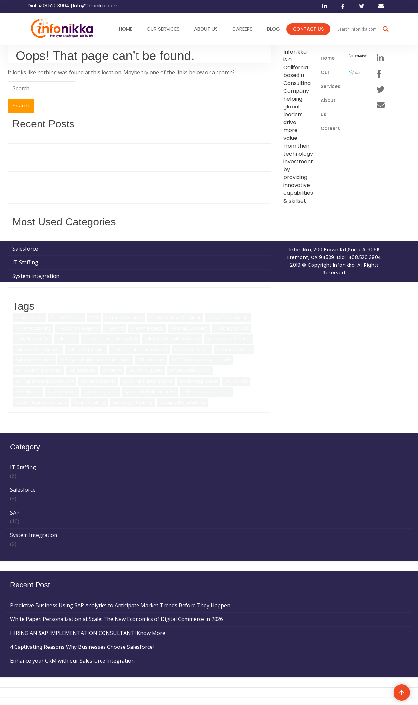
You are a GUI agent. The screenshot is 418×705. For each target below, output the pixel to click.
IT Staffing (25, 262)
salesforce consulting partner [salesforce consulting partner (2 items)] (110, 338)
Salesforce (25, 248)
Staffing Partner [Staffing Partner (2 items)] (62, 391)
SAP (17, 234)
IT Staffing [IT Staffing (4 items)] (115, 328)
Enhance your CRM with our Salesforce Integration (74, 191)
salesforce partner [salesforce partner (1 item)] (192, 349)
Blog (273, 28)
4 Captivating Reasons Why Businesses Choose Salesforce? (84, 178)
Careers (330, 128)
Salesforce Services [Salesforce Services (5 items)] (234, 349)
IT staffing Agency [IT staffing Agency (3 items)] (147, 328)
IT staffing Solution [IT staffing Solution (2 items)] (33, 338)
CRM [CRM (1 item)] (94, 317)
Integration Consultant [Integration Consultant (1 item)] (228, 317)
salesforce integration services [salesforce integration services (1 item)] (139, 349)
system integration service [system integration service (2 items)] (206, 391)
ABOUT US (206, 28)
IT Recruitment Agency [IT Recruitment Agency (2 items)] (78, 328)
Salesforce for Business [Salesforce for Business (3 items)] (228, 338)
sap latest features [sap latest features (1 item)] (98, 381)
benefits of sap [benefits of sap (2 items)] (29, 317)
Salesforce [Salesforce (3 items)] (66, 338)
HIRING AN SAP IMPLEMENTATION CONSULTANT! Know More (90, 164)
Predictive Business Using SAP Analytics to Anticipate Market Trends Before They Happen (122, 136)
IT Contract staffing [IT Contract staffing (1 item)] (33, 328)
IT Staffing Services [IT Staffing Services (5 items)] (232, 328)
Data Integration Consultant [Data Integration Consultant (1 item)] (174, 317)
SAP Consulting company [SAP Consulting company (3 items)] (38, 370)
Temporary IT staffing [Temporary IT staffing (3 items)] (132, 402)
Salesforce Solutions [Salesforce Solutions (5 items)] (34, 360)
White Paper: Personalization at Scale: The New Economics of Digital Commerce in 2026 (118, 150)
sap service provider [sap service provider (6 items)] (198, 381)
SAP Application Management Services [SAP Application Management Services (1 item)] (95, 360)
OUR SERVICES (163, 28)
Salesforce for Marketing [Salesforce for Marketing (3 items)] (38, 349)
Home (328, 58)
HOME (125, 28)
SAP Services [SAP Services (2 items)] (236, 381)
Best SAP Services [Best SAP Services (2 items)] (67, 317)
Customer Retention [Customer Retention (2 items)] (123, 317)
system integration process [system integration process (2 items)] (150, 391)
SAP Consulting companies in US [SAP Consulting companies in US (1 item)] (201, 360)
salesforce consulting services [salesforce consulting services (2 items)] (172, 338)
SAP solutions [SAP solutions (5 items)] (28, 391)
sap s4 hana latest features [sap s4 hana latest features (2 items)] (147, 381)
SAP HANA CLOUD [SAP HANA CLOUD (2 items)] (145, 370)
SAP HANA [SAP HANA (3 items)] (111, 370)
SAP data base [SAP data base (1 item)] (82, 370)
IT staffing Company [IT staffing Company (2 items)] (188, 328)
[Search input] (358, 29)
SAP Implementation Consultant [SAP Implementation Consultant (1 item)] (45, 381)
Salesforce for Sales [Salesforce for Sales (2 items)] (86, 349)
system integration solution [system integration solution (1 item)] (41, 402)
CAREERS (242, 28)
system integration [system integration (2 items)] (100, 391)
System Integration (35, 276)
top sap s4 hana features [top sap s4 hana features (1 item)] (182, 402)
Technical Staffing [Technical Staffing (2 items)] (89, 402)
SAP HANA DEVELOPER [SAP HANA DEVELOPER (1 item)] (189, 370)
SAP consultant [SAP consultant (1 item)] (151, 360)
